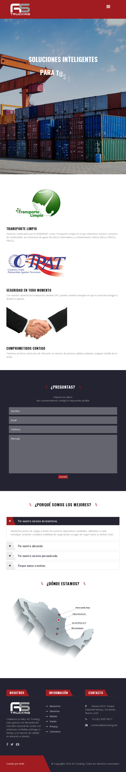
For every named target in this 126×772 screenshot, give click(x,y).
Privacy (54, 726)
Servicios (55, 711)
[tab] (63, 521)
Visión (53, 721)
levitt (21, 763)
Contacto (55, 731)
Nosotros (55, 706)
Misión (53, 716)
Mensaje (63, 454)
